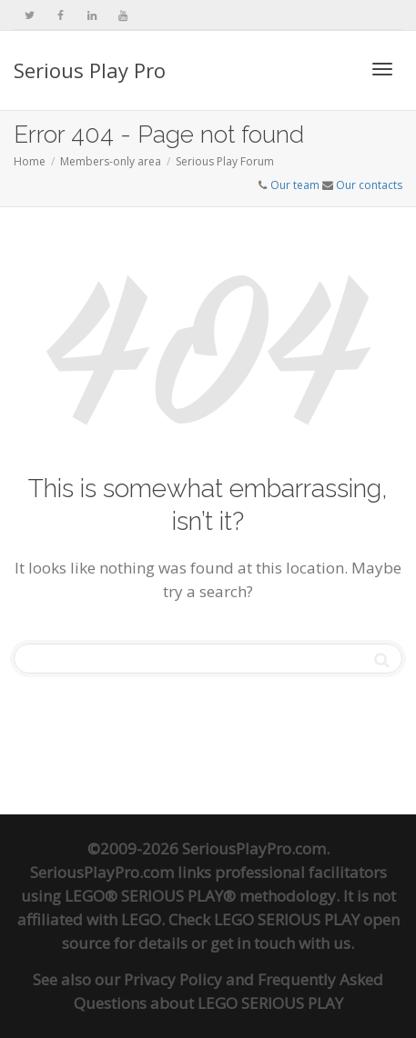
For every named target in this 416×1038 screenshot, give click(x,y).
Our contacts (369, 185)
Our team (295, 185)
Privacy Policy (173, 979)
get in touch (252, 943)
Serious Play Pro (90, 70)
